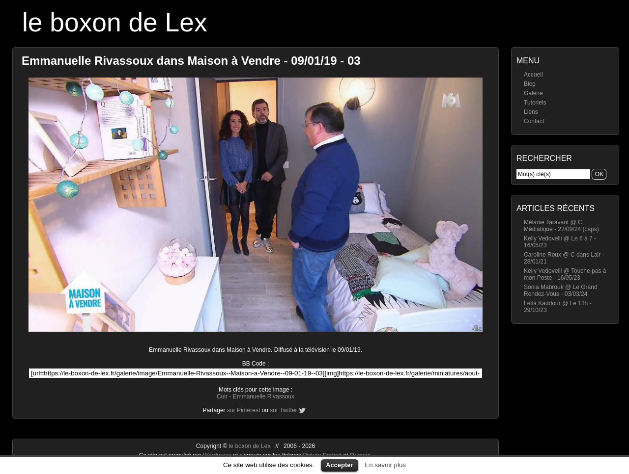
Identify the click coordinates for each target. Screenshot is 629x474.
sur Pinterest (243, 410)
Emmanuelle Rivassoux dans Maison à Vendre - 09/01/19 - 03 (191, 60)
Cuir (222, 396)
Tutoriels (535, 102)
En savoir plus (385, 465)
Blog (530, 83)
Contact (534, 121)
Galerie (533, 93)
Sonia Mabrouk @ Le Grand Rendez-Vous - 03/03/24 (561, 290)
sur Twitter (283, 410)
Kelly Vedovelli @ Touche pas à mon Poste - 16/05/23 (565, 274)
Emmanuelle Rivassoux (263, 396)
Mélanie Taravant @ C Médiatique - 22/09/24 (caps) (561, 226)
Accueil (533, 74)
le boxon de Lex (114, 22)
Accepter (339, 465)
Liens (531, 111)
